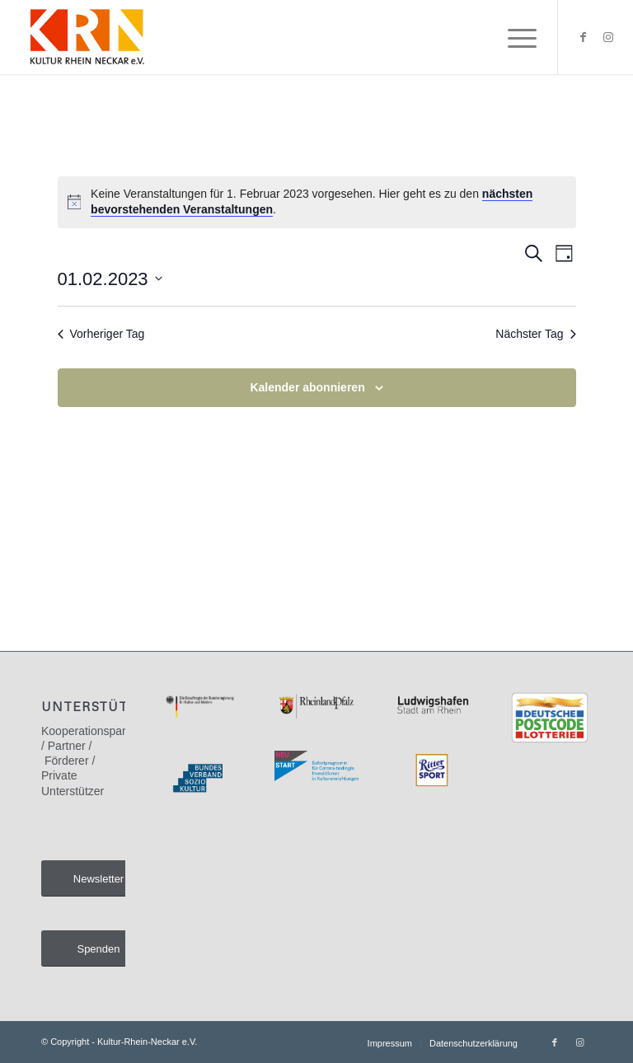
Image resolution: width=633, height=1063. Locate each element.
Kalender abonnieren (307, 387)
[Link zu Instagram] (608, 37)
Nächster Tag (535, 333)
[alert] (317, 202)
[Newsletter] (98, 878)
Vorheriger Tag (101, 333)
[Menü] (514, 37)
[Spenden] (98, 948)
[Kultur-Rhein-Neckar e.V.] (86, 37)
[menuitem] (514, 37)
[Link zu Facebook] (583, 37)
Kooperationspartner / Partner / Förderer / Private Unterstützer (93, 761)
